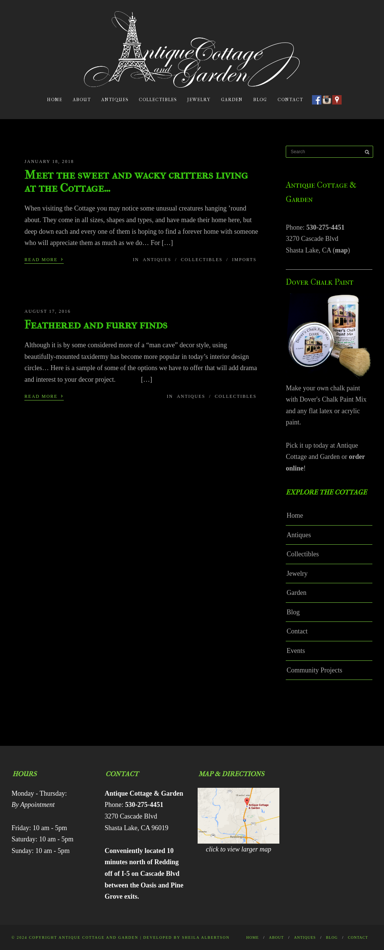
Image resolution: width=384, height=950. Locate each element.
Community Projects (314, 670)
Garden (232, 99)
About (82, 99)
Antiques (114, 99)
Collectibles (158, 99)
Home (54, 99)
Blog (260, 99)
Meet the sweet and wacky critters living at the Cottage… (136, 181)
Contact (290, 99)
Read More (43, 259)
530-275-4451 (325, 227)
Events (295, 650)
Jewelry (198, 99)
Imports (244, 259)
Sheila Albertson (206, 937)
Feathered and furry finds (95, 325)
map (341, 250)
